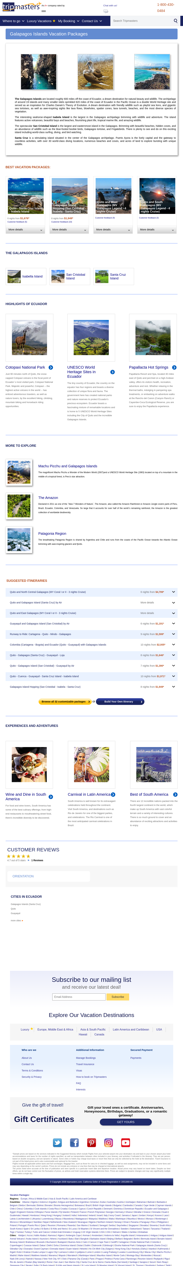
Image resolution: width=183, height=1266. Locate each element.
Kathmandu (163, 1249)
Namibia (37, 1222)
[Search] (140, 21)
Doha (56, 1245)
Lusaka (121, 1252)
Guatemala (15, 1215)
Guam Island (72, 1249)
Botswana (79, 1205)
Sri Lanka (35, 1229)
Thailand (165, 1229)
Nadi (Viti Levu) (17, 1259)
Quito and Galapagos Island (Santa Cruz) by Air (36, 602)
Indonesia (82, 1215)
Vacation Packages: (20, 1195)
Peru (153, 1222)
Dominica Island (67, 1245)
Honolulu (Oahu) (139, 1249)
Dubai (79, 1245)
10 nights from (153, 644)
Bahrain (151, 1202)
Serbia (112, 1225)
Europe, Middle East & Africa (55, 1029)
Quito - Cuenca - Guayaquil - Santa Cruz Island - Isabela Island (44, 676)
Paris (91, 1259)
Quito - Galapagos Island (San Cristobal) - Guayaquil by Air (42, 665)
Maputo (62, 1255)
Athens (53, 1239)
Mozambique (26, 1222)
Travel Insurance (85, 1064)
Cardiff (114, 1242)
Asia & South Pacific (93, 1029)
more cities (17, 920)
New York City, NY (51, 1259)
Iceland (66, 1215)
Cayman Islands (163, 1205)
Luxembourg (48, 1219)
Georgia (109, 1212)
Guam (165, 1212)
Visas (79, 1070)
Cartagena (123, 1242)
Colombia (28, 1209)
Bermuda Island (148, 1239)
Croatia (63, 1209)
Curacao (73, 1209)
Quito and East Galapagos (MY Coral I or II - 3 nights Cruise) (43, 613)
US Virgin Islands (90, 1232)
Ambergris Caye (73, 1235)
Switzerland (135, 1229)
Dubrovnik (97, 1245)
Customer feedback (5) (17, 222)
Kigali (12, 1252)
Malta (111, 1219)
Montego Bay (133, 1255)
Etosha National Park (125, 1245)
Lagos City (52, 1252)
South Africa (165, 1225)
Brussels (41, 1242)
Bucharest (51, 1242)
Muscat (156, 1255)
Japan (134, 1215)
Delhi (49, 1245)
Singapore (133, 1225)
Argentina (83, 1202)
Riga (166, 1259)
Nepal (45, 1222)
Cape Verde (148, 1205)
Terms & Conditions (32, 1070)
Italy (106, 1215)
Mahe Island (23, 1255)
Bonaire (48, 1205)
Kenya (150, 1215)
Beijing (110, 1239)
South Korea (16, 1229)
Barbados (161, 1202)
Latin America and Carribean (83, 1199)
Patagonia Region (52, 533)
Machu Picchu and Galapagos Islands (67, 466)
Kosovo (158, 1215)
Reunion (51, 1225)
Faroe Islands (51, 1212)
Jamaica (126, 1215)
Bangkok (84, 1239)
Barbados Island (98, 1239)
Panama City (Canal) (78, 1259)
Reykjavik (158, 1259)
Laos (166, 1215)
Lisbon (71, 1252)
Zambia (132, 1232)
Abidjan (21, 1235)
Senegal (103, 1225)
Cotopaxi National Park (25, 367)
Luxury (26, 1029)
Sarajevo (143, 1262)
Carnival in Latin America (89, 794)
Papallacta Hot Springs (148, 367)
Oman (126, 1222)
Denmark (108, 1209)
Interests (80, 1089)
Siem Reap (162, 1262)
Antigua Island (166, 1235)
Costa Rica (53, 1209)
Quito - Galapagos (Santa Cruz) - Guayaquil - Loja (37, 655)
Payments (135, 1057)
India (73, 1215)
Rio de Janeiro (17, 1262)
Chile (12, 1209)
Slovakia (144, 1225)
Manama (53, 1255)
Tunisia (19, 1232)
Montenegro (161, 1219)
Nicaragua (82, 1222)
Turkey (28, 1232)
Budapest (62, 1242)
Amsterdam (97, 1235)
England (21, 1212)
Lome (89, 1252)
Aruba (102, 1202)
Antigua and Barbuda (68, 1202)
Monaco (150, 1219)
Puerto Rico (33, 1225)
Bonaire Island (164, 1239)
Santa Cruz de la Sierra (92, 1262)
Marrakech (72, 1255)
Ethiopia (39, 1212)
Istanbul (152, 1249)
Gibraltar (138, 1212)
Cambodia (128, 1205)
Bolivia (40, 1205)
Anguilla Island (127, 1235)
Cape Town (103, 1242)
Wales (125, 1232)
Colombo (155, 1242)
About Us (27, 1057)
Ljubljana (80, 1252)
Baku (71, 1239)
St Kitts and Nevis (58, 1229)
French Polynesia (96, 1212)
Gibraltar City (16, 1249)
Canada (99, 1034)
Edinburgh (108, 1245)
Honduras (34, 1215)
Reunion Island (145, 1259)
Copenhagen (16, 1245)
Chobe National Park (139, 1242)
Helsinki (83, 1249)
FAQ (78, 1083)
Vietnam (116, 1232)
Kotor (19, 1252)
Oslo (64, 1259)
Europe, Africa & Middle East (34, 1199)
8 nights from (152, 655)
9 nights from (152, 634)
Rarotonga (131, 1259)
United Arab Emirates (61, 1232)
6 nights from (152, 592)
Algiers (61, 1235)
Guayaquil (15, 913)
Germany (119, 1212)
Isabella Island (32, 276)
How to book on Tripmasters (91, 1076)
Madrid (13, 1255)
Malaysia (93, 1219)
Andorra (43, 1202)
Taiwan (146, 1229)
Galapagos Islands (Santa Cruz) (26, 904)
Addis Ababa (40, 1235)
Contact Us (28, 1064)
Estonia (30, 1212)
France (82, 1212)
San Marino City (72, 1262)
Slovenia (154, 1225)
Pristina (108, 1259)
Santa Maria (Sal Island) (116, 1262)
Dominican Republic (133, 1209)
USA (159, 1029)
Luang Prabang (109, 1252)
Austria (120, 1202)
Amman (86, 1235)
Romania (61, 1225)
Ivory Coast (114, 1215)
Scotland (93, 1225)
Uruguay (76, 1232)
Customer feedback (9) (105, 218)
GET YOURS (126, 1122)
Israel (99, 1215)
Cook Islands (40, 1209)
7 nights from (152, 665)
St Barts (45, 1229)
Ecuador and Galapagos (156, 1209)
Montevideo (146, 1255)
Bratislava (30, 1242)
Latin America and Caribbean (131, 1029)
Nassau (38, 1259)
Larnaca (62, 1252)
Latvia (13, 1219)
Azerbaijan (130, 1202)
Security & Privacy (32, 1076)
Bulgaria (117, 1205)
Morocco (14, 1222)
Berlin (136, 1239)
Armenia (94, 1202)
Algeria (34, 1202)
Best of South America (149, 794)
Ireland (92, 1215)
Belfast (118, 1239)
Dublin (87, 1245)
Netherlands (56, 1222)
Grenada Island (57, 1249)
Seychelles (122, 1225)
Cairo (85, 1242)
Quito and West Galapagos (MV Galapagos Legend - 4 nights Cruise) (111, 207)
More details (147, 602)
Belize (22, 1205)
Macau (58, 1219)
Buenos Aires (74, 1242)
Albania (25, 1202)
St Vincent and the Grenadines (104, 1229)
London (97, 1252)
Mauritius (131, 1219)
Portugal (22, 1225)
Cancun (93, 1242)
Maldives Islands (39, 1255)
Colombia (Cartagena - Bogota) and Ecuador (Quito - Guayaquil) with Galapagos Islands (58, 644)
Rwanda (71, 1225)
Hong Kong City (122, 1249)
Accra (29, 1235)
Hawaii (83, 1034)
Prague (99, 1259)
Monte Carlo (119, 1255)
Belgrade (128, 1239)
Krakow (27, 1252)
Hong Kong (46, 1215)
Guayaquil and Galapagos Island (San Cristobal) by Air (39, 623)
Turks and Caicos (41, 1232)
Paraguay (144, 1222)
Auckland (62, 1239)
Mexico (141, 1219)
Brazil (88, 1205)
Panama (135, 1222)
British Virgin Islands (102, 1205)
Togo (12, 1232)
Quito (13, 909)
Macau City (150, 1252)
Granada (28, 1249)
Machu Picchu (163, 1252)
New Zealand (69, 1222)
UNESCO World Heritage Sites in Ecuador (81, 372)
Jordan (142, 1215)
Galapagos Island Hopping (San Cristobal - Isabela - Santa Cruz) (69, 208)
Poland (13, 1225)
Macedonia (68, 1219)
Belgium (14, 1205)
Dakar (42, 1245)
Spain (26, 1229)
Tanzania (155, 1229)
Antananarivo (142, 1235)
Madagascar (81, 1219)
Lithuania (35, 1219)
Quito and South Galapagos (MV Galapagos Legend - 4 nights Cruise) (155, 207)
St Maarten (83, 1229)
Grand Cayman (41, 1249)
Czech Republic (94, 1209)
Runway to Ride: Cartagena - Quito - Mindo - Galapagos (40, 634)
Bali (77, 1239)
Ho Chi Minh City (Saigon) (101, 1249)
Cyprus (82, 1209)
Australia (111, 1202)
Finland (74, 1212)
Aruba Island (32, 1239)
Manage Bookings (86, 1057)
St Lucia (72, 1229)
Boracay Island (17, 1242)
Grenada (156, 1212)
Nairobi (29, 1259)
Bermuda (31, 1205)
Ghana (129, 1212)
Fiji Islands (64, 1212)
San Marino (82, 1225)
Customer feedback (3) (149, 218)
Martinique (121, 1219)
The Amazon (48, 498)
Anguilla (52, 1202)
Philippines (162, 1222)
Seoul (152, 1262)
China (19, 1209)
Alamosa (52, 1235)
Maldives (103, 1219)
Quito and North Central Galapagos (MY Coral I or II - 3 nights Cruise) (48, 592)
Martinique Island (87, 1255)
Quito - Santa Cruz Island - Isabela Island (26, 210)
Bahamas (141, 1202)
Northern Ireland (105, 1222)
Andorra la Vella (111, 1235)
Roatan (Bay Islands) (35, 1262)
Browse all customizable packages (64, 701)
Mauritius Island (104, 1255)
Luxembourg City (135, 1252)
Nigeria (92, 1222)
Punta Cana (118, 1259)
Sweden (124, 1229)
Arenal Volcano (17, 1239)
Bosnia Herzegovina (63, 1205)
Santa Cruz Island (118, 276)
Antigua (154, 1235)
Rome (49, 1262)
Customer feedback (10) (61, 222)
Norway (117, 1222)
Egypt (12, 1212)
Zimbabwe (143, 1232)
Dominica (118, 1209)
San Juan (58, 1262)
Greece (147, 1212)
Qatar (43, 1225)
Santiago (133, 1262)
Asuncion (43, 1239)
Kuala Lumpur (39, 1252)
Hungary (57, 1215)
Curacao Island (31, 1245)
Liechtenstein (23, 1219)
